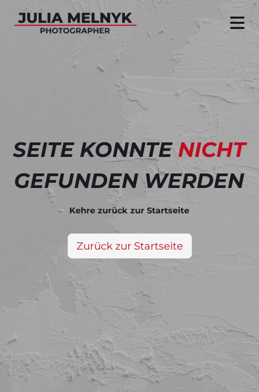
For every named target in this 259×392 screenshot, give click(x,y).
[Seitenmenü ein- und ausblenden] (237, 23)
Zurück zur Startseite (130, 246)
